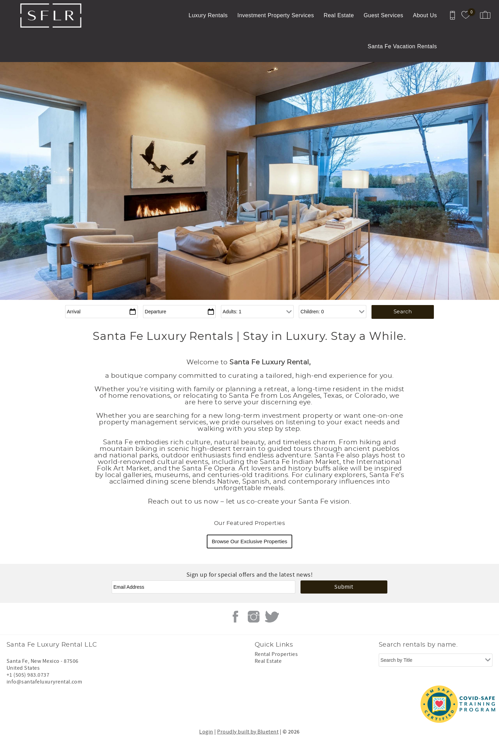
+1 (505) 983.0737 (28, 674)
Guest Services (383, 15)
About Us (425, 15)
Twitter (272, 617)
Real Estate (339, 15)
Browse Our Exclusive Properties (249, 541)
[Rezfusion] (66, 704)
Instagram (254, 617)
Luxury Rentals (208, 15)
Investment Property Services (275, 15)
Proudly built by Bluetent (247, 731)
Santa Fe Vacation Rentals (402, 46)
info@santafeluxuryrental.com (44, 681)
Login (206, 731)
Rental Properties (276, 654)
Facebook (235, 617)
